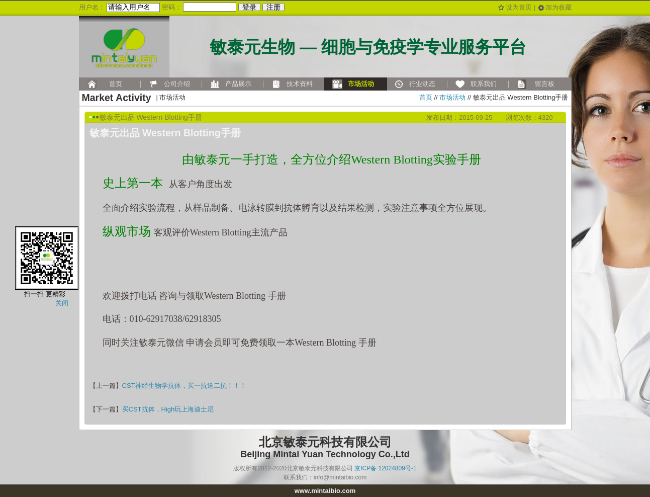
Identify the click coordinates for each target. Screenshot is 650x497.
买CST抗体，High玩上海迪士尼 (168, 409)
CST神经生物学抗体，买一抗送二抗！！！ (184, 385)
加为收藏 (558, 7)
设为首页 (519, 7)
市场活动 (452, 97)
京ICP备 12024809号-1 (385, 468)
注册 (273, 7)
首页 (425, 97)
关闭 (61, 303)
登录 (249, 7)
